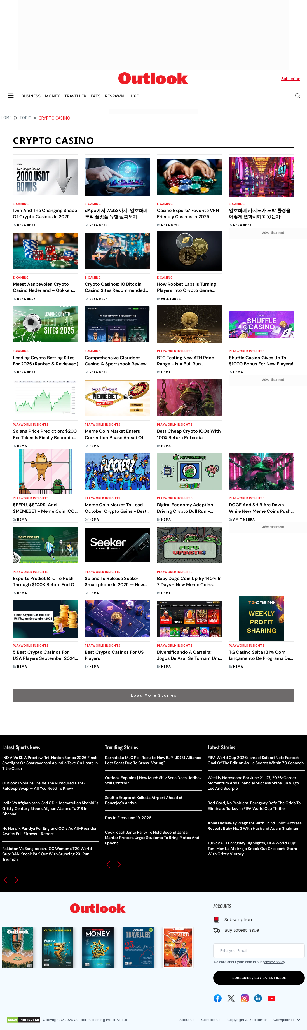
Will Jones (171, 299)
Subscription (238, 919)
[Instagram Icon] (244, 998)
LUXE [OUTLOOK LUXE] (133, 96)
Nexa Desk (26, 225)
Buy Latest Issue (241, 930)
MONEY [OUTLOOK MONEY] (52, 96)
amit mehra (244, 519)
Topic (25, 118)
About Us (186, 1019)
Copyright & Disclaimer (247, 1019)
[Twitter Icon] (231, 998)
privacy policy (274, 962)
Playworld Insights (175, 351)
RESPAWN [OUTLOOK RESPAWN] (114, 96)
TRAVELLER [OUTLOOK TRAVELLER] (75, 96)
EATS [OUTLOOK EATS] (95, 96)
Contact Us (211, 1019)
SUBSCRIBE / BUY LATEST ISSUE (259, 978)
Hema (166, 372)
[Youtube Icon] (271, 998)
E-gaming (21, 204)
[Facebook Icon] (217, 998)
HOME (6, 118)
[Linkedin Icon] (258, 998)
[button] (5, 880)
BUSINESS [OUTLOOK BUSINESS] (31, 96)
